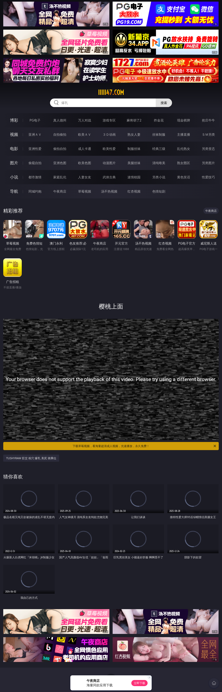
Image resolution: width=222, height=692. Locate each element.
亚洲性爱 (34, 148)
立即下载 (139, 683)
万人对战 (84, 120)
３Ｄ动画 (109, 134)
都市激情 (34, 177)
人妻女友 (84, 177)
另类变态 (208, 148)
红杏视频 (133, 191)
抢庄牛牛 (208, 120)
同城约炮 (34, 191)
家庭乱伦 (59, 177)
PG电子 (34, 120)
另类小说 (158, 177)
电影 (14, 148)
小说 (14, 177)
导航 (14, 191)
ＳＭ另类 (208, 134)
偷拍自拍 (59, 148)
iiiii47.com (111, 92)
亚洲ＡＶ (34, 134)
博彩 (14, 120)
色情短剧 (158, 191)
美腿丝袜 (133, 163)
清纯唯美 (158, 163)
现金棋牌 (183, 120)
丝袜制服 (158, 134)
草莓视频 (84, 191)
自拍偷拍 (59, 134)
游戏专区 (109, 120)
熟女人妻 (133, 134)
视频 (14, 134)
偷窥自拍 (34, 163)
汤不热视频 (109, 191)
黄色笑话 (183, 177)
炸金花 (159, 120)
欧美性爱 (109, 148)
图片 (14, 163)
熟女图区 (183, 163)
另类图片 (208, 163)
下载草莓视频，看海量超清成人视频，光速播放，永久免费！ (145, 446)
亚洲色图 (59, 163)
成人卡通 (84, 148)
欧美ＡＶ (84, 134)
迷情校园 (133, 177)
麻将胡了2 (134, 120)
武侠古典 (109, 177)
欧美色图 (84, 163)
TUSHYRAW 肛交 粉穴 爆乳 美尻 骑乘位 (31, 458)
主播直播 (183, 134)
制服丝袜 (133, 148)
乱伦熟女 (183, 148)
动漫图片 (109, 163)
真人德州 (59, 120)
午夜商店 (59, 191)
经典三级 (158, 148)
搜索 (164, 103)
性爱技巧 (208, 177)
